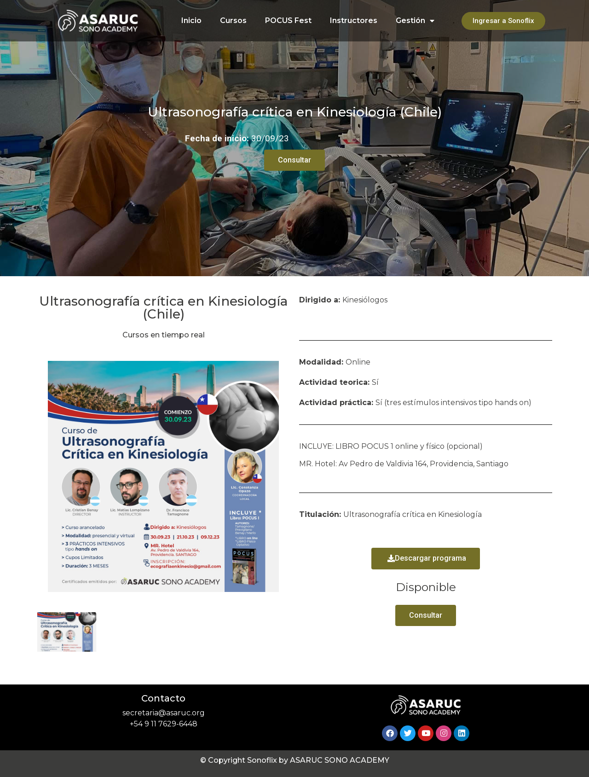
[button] (425, 558)
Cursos (233, 20)
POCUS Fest (288, 20)
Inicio (191, 20)
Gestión (415, 20)
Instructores (353, 20)
